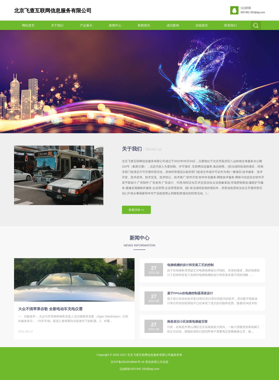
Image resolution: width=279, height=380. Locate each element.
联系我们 (230, 25)
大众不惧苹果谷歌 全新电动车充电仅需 (50, 309)
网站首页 (28, 25)
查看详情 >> (136, 209)
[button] (138, 130)
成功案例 (173, 25)
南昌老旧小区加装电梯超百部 (187, 321)
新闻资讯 (144, 25)
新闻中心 (115, 25)
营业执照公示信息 (156, 361)
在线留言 (202, 25)
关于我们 (57, 25)
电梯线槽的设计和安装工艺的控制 (190, 265)
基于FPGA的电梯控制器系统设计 (190, 293)
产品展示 (86, 25)
